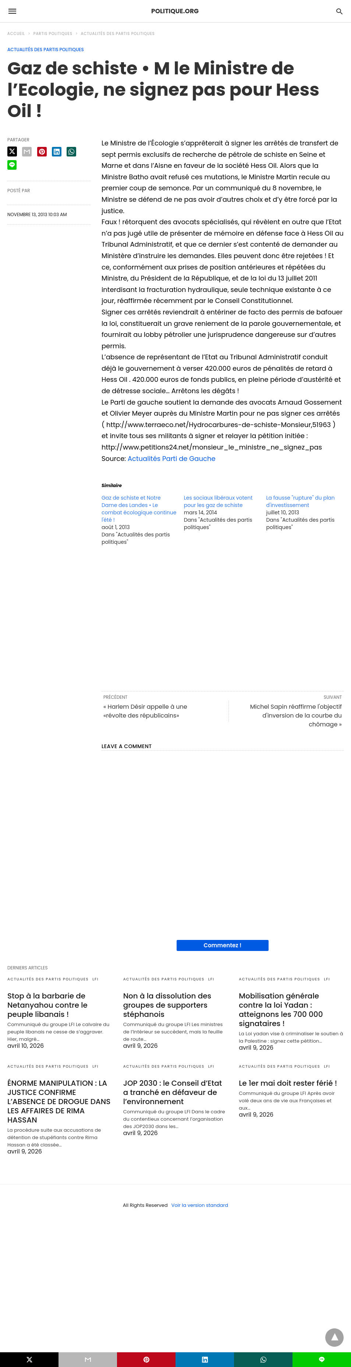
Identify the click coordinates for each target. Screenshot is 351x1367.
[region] (223, 618)
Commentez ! (223, 945)
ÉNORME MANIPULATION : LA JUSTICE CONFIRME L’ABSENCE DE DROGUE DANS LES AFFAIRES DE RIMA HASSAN (58, 1101)
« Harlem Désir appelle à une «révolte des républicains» (145, 711)
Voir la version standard (199, 1205)
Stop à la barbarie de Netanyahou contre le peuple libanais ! (47, 1005)
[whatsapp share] (71, 151)
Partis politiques (52, 33)
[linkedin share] (56, 151)
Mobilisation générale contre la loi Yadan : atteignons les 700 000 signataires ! (281, 1010)
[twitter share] (12, 151)
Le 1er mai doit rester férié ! (288, 1083)
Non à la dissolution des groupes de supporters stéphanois (167, 1005)
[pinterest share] (42, 151)
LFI (95, 979)
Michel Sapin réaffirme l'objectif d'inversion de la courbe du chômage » (296, 715)
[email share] (27, 151)
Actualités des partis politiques (118, 33)
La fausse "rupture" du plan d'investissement (300, 501)
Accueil (16, 33)
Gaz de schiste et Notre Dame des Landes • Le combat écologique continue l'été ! (139, 509)
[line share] (12, 165)
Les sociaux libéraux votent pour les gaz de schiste (218, 501)
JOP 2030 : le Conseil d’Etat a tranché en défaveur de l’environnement (172, 1092)
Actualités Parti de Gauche (172, 458)
